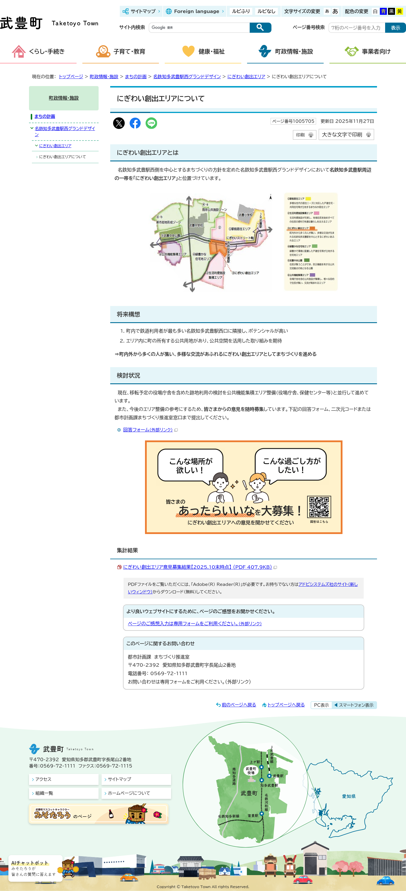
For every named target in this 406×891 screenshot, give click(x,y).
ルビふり (241, 11)
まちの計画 (135, 76)
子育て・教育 (129, 51)
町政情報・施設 (294, 51)
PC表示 (321, 705)
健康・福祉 (212, 51)
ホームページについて (129, 793)
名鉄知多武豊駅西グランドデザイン (187, 76)
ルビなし (266, 11)
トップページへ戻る (286, 705)
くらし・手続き (47, 51)
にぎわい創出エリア (246, 76)
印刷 (300, 135)
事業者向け (376, 51)
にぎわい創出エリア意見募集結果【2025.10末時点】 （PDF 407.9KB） (200, 567)
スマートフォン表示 (356, 705)
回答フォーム (150, 429)
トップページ (71, 76)
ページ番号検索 (309, 27)
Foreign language (196, 11)
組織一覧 (44, 793)
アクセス (43, 779)
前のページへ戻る (239, 705)
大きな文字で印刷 (342, 134)
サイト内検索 (132, 27)
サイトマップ (143, 11)
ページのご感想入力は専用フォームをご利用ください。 (195, 623)
